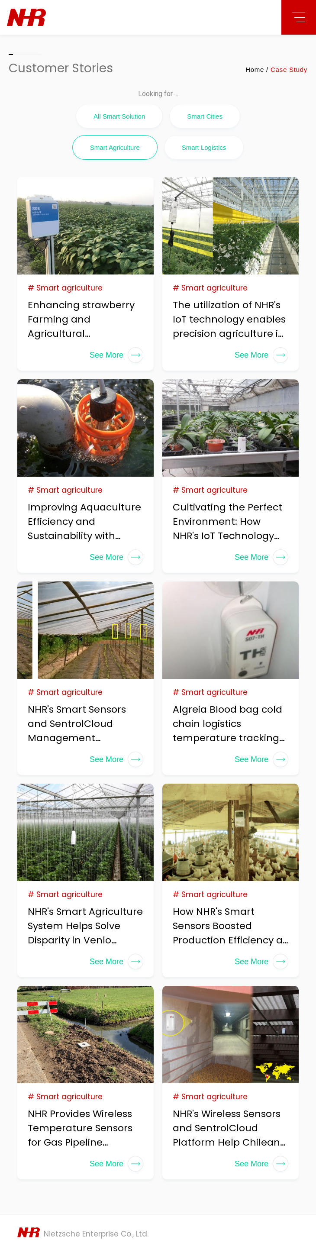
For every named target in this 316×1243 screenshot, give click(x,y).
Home (254, 69)
